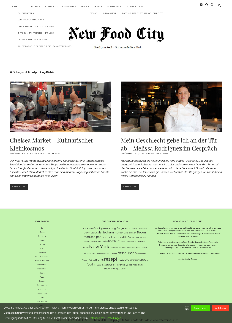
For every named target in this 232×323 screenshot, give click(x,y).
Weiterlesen (20, 184)
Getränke (42, 250)
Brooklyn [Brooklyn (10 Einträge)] (99, 225)
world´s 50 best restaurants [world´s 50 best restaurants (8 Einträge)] (130, 262)
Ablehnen (220, 308)
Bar (42, 225)
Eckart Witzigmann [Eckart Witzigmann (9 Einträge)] (126, 230)
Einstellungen (113, 318)
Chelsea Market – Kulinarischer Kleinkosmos (60, 104)
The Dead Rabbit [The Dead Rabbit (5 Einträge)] (100, 262)
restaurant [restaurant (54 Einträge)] (126, 250)
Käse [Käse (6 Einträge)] (123, 238)
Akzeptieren (200, 308)
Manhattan (41, 262)
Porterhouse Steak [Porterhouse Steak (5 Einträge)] (103, 251)
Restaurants (69, 6)
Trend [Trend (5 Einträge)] (115, 262)
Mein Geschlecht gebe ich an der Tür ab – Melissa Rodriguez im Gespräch (171, 104)
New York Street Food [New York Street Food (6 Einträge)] (131, 245)
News (41, 270)
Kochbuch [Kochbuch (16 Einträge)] (114, 238)
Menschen (41, 266)
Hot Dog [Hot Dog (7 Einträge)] (127, 234)
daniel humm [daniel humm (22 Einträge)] (107, 229)
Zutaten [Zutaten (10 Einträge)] (122, 265)
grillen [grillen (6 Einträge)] (105, 234)
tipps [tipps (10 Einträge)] (109, 261)
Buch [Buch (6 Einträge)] (106, 226)
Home (14, 6)
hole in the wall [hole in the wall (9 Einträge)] (116, 234)
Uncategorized (42, 299)
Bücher (42, 237)
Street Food (51, 6)
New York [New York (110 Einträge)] (99, 243)
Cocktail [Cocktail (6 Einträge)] (134, 226)
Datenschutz (133, 6)
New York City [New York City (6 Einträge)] (115, 245)
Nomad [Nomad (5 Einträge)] (144, 245)
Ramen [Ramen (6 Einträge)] (114, 251)
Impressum (113, 6)
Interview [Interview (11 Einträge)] (137, 234)
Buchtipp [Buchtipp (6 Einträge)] (112, 226)
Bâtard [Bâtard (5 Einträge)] (127, 226)
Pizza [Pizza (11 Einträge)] (92, 250)
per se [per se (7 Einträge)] (86, 251)
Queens (42, 278)
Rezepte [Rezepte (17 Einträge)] (123, 256)
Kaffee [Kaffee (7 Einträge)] (105, 238)
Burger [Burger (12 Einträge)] (120, 225)
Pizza (42, 274)
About (96, 6)
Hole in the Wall (42, 258)
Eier (42, 245)
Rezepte (84, 6)
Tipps (42, 294)
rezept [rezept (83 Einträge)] (110, 256)
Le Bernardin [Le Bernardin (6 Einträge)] (131, 238)
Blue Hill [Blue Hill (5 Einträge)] (90, 226)
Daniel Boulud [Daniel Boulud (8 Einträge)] (91, 230)
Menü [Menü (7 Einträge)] (86, 245)
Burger (42, 241)
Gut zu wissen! (30, 6)
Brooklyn (42, 233)
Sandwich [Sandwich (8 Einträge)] (134, 257)
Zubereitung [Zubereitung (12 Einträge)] (111, 265)
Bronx (42, 229)
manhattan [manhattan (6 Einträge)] (141, 238)
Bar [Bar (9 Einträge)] (84, 225)
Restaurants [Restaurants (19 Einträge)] (95, 256)
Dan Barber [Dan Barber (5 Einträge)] (142, 226)
